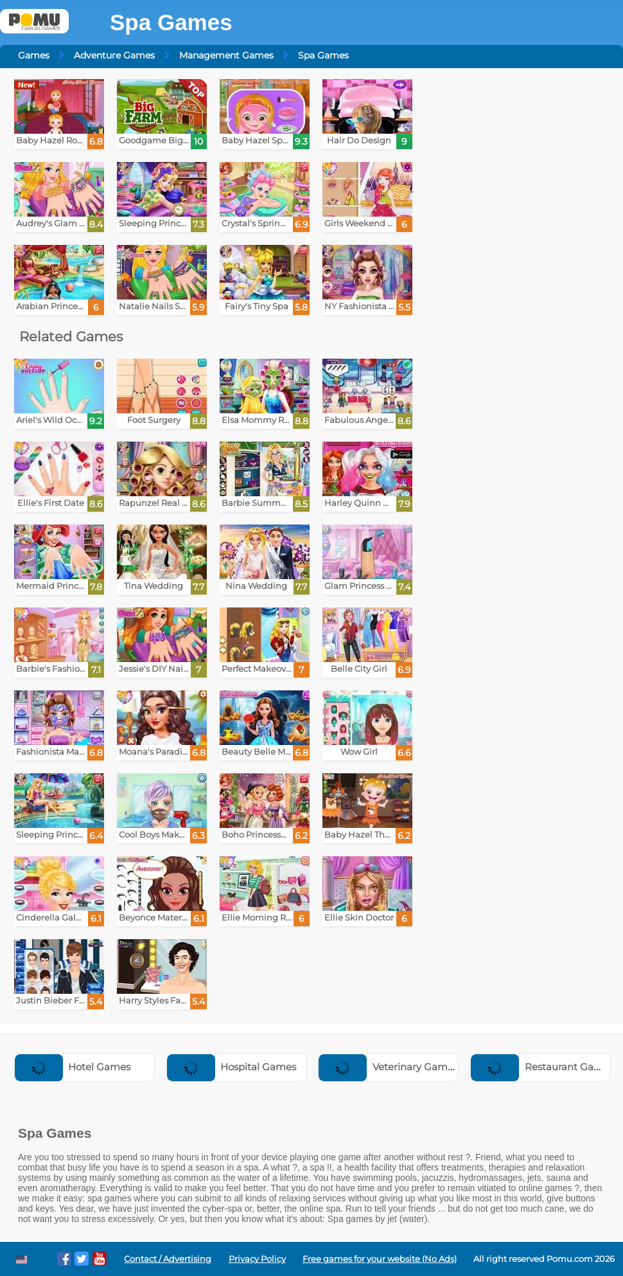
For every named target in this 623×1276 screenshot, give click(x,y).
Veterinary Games (388, 1067)
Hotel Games (73, 1067)
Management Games (226, 55)
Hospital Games (232, 1067)
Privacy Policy (257, 1259)
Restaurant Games (542, 1067)
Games (33, 55)
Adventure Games (114, 55)
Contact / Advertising (167, 1259)
